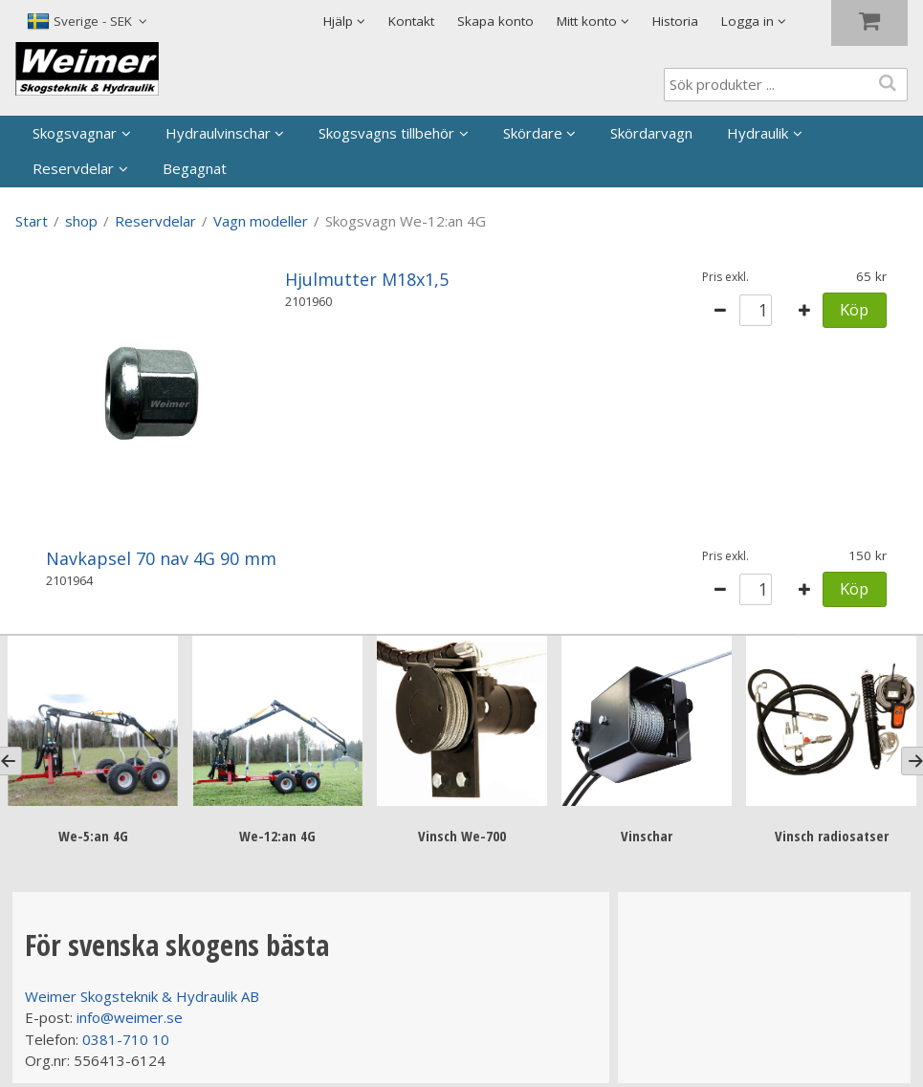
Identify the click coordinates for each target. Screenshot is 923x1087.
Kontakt (411, 21)
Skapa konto (495, 21)
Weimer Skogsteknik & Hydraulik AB (142, 995)
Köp (854, 309)
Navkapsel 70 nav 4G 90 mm (161, 558)
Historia (675, 21)
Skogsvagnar (75, 132)
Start (31, 220)
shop (81, 220)
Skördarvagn (651, 132)
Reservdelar (73, 168)
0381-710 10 (125, 1038)
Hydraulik (757, 132)
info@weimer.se (130, 1016)
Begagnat (195, 168)
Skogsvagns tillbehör (386, 132)
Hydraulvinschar (218, 132)
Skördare (532, 132)
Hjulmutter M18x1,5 (367, 279)
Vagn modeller (260, 220)
